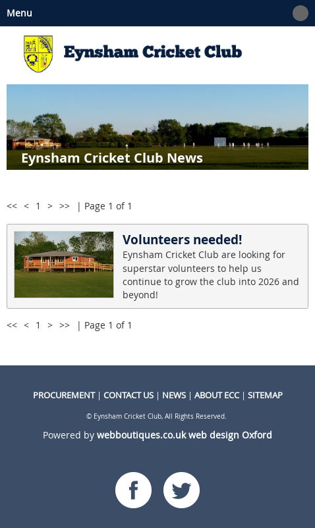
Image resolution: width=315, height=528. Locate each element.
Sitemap (265, 395)
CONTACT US (128, 395)
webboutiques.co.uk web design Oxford (184, 435)
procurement (64, 395)
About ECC (216, 395)
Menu (154, 13)
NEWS (174, 395)
